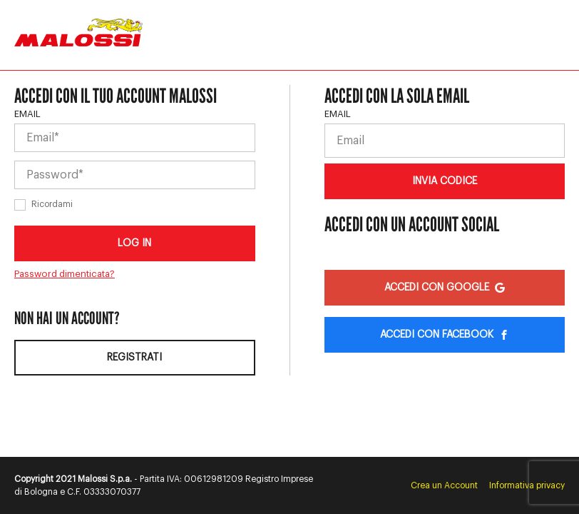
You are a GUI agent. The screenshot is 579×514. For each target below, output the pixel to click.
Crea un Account (444, 485)
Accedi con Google (444, 288)
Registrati (134, 358)
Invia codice (444, 181)
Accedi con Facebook (444, 335)
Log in (134, 243)
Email (27, 114)
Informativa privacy (527, 485)
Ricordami (52, 204)
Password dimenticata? (64, 273)
